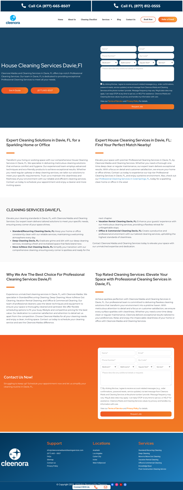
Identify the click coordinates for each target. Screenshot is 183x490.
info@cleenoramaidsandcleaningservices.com (66, 449)
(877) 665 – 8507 (54, 452)
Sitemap (50, 459)
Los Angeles (98, 452)
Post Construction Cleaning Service (154, 468)
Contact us (51, 462)
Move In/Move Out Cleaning (150, 455)
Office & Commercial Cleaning (151, 462)
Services (107, 19)
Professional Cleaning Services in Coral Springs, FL (124, 179)
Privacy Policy (133, 101)
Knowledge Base (145, 465)
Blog (119, 19)
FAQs (49, 455)
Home (60, 19)
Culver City (97, 455)
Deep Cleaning (145, 452)
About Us (72, 19)
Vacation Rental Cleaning (149, 459)
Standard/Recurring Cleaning (151, 449)
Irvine (95, 459)
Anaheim (96, 449)
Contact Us (130, 19)
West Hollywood (100, 462)
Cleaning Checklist (89, 19)
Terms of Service (115, 101)
